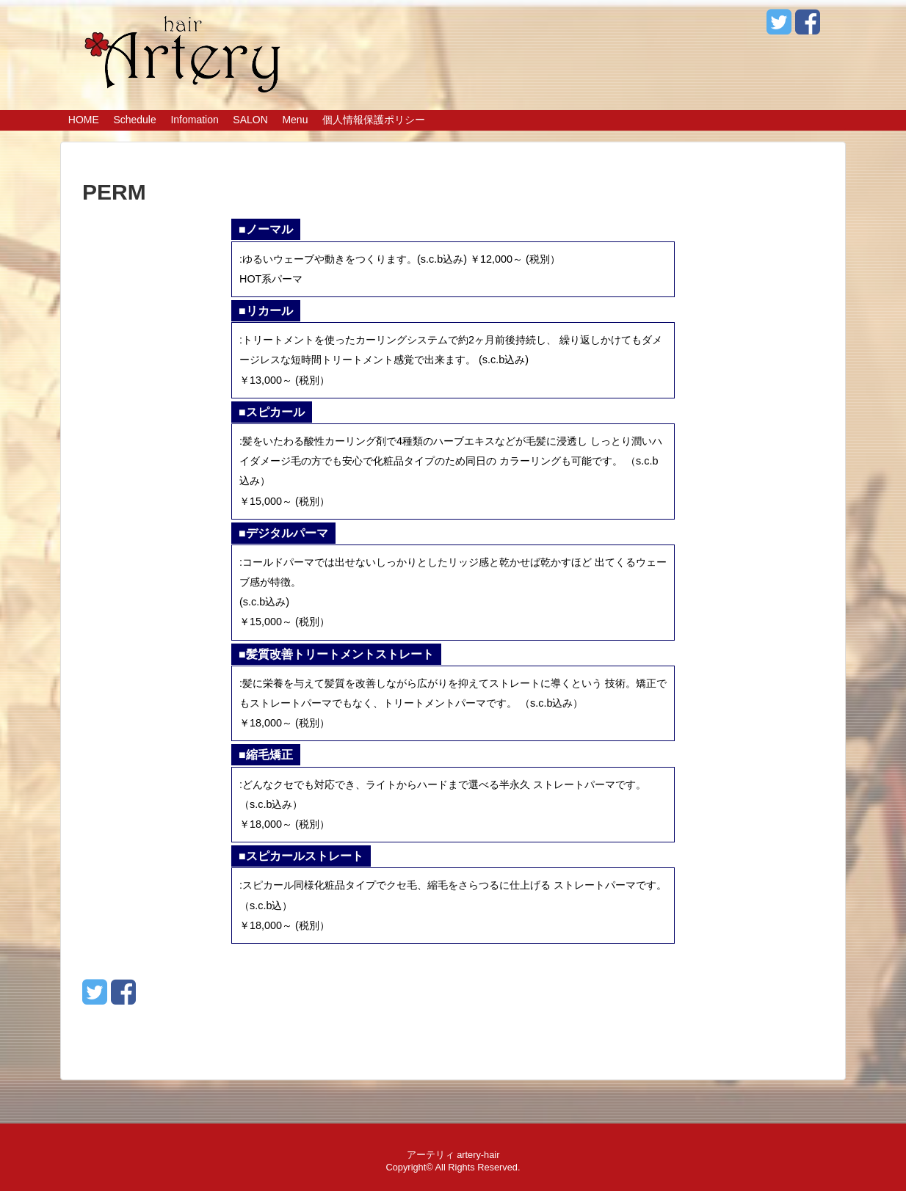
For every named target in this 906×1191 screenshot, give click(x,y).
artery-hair (478, 1154)
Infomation (194, 119)
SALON (250, 119)
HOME (83, 119)
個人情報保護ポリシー (373, 119)
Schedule (134, 119)
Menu (295, 119)
